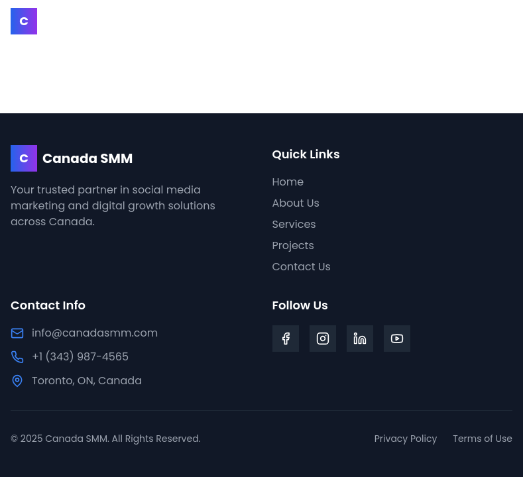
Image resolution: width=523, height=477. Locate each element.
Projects (293, 245)
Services (294, 224)
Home (288, 181)
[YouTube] (397, 338)
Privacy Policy (406, 438)
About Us (296, 203)
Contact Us (301, 266)
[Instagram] (323, 338)
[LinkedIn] (360, 338)
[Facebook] (285, 338)
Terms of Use (482, 438)
